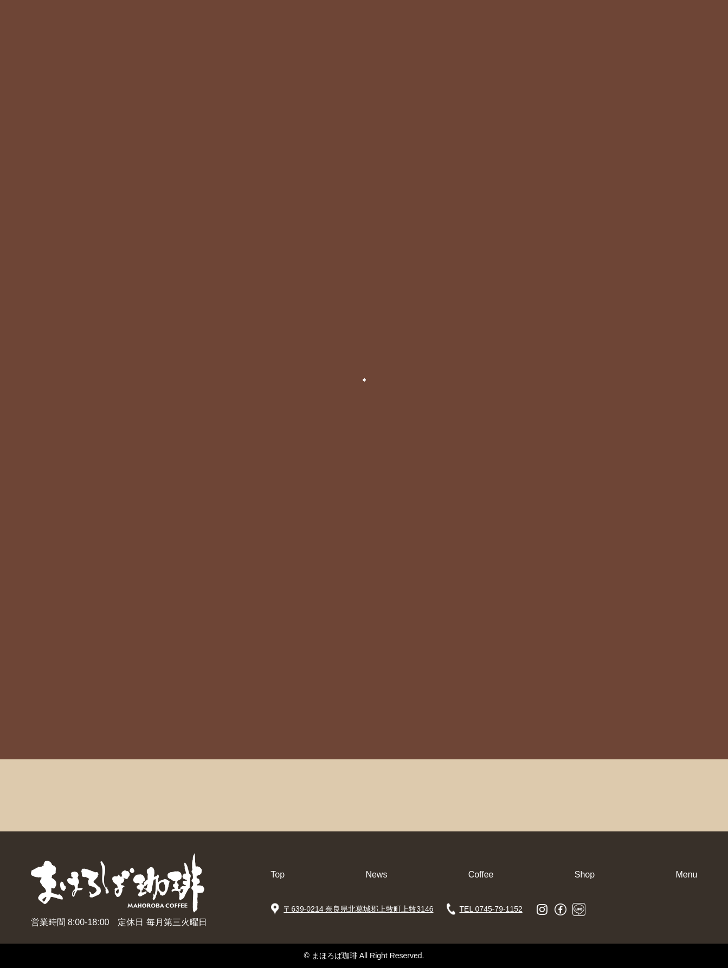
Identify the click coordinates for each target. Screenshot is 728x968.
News (376, 874)
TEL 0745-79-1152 (491, 909)
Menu (686, 874)
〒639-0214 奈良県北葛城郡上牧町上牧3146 (358, 909)
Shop (585, 874)
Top (277, 874)
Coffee (481, 874)
